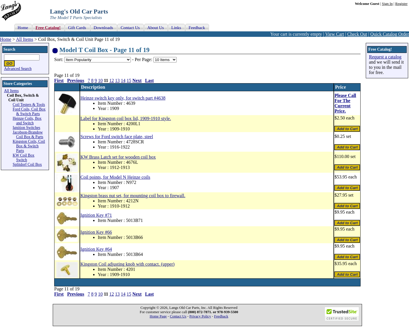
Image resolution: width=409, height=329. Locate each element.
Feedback (221, 316)
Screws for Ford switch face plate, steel (116, 136)
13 (117, 80)
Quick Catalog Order (389, 34)
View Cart (334, 34)
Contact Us (178, 316)
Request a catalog (385, 56)
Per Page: (144, 59)
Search (9, 49)
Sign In (387, 4)
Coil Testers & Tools (29, 104)
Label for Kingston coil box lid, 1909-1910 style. (125, 118)
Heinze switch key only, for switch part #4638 (122, 98)
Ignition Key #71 (96, 215)
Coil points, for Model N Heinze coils (115, 177)
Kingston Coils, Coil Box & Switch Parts (29, 146)
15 (129, 80)
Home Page (158, 316)
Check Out (357, 34)
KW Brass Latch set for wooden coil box (118, 157)
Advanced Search (18, 68)
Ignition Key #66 (96, 232)
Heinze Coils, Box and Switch (27, 120)
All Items (24, 39)
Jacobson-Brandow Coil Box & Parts (28, 134)
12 (111, 80)
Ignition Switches (26, 127)
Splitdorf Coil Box (27, 164)
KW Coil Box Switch (23, 157)
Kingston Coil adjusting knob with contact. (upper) (127, 264)
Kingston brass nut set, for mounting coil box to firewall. (132, 195)
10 (100, 80)
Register (401, 4)
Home (5, 39)
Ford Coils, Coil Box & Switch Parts (29, 111)
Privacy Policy (200, 316)
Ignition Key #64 (96, 249)
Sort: (58, 59)
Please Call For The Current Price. (345, 103)
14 (123, 80)
